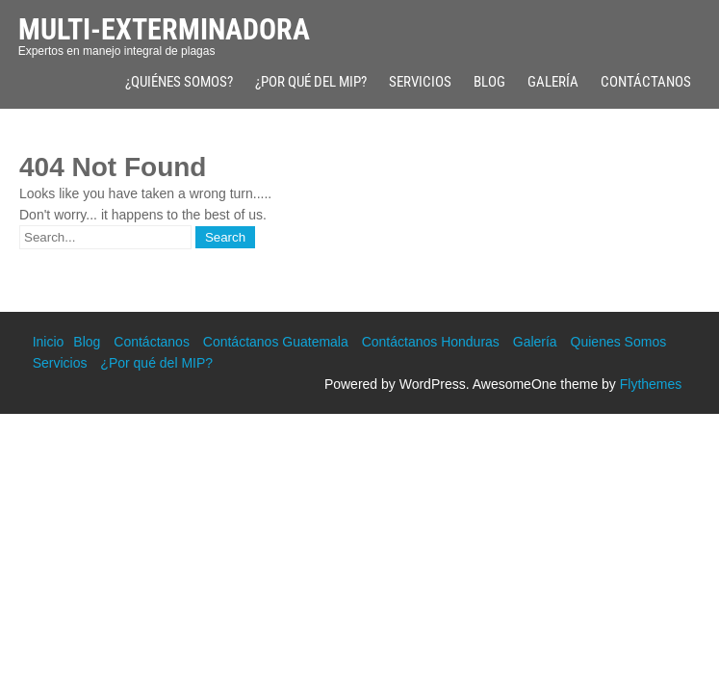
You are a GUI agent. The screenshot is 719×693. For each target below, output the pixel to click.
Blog (489, 81)
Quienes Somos (619, 341)
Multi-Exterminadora (164, 29)
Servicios (420, 81)
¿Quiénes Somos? (179, 81)
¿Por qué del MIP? (311, 81)
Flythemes (651, 384)
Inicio (48, 341)
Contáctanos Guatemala (275, 341)
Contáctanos (646, 81)
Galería (552, 81)
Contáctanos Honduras (431, 341)
